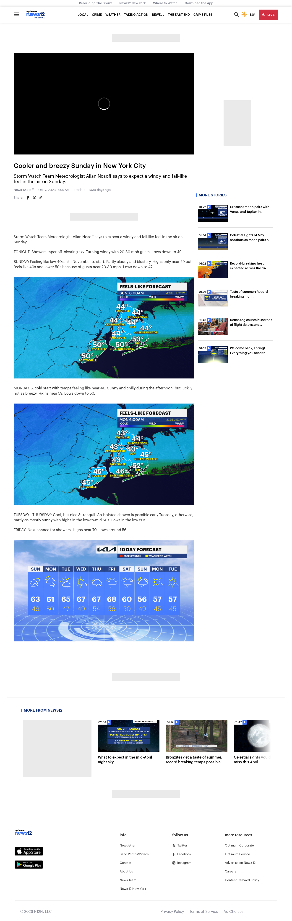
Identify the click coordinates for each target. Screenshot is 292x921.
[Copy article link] (40, 198)
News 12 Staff (24, 190)
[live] (268, 15)
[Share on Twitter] (34, 198)
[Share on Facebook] (28, 198)
